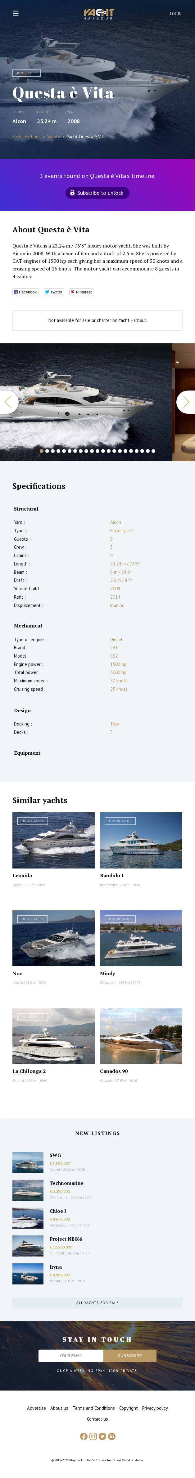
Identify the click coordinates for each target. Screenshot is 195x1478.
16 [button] (125, 451)
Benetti (18, 1080)
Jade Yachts (108, 885)
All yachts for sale (97, 1302)
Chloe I (58, 1211)
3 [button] (53, 451)
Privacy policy (155, 1408)
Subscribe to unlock (100, 192)
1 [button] (41, 451)
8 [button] (81, 451)
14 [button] (114, 451)
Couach (17, 982)
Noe (17, 973)
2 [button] (47, 451)
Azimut (55, 1169)
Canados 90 (114, 1071)
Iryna (56, 1267)
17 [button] (131, 451)
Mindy (107, 973)
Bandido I (111, 875)
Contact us (97, 1419)
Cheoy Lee (108, 982)
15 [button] (120, 451)
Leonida (22, 875)
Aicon (19, 121)
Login (176, 13)
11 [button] (97, 451)
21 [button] (153, 451)
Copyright (128, 1408)
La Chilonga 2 (29, 1071)
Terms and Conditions (94, 1408)
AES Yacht (57, 1253)
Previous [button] (9, 402)
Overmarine (59, 1197)
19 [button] (142, 451)
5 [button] (64, 451)
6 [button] (69, 451)
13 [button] (109, 451)
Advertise (36, 1408)
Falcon (17, 885)
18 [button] (136, 451)
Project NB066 (66, 1239)
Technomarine (67, 1183)
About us (59, 1408)
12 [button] (103, 451)
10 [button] (92, 451)
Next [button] (185, 402)
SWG (55, 1155)
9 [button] (86, 451)
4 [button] (58, 451)
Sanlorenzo (58, 1225)
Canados (106, 1080)
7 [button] (75, 451)
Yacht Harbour (99, 15)
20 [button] (148, 451)
